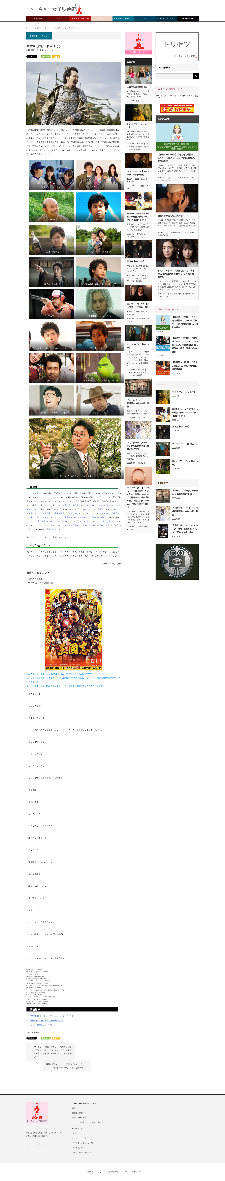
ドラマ (145, 18)
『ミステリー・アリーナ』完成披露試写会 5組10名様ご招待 (138, 446)
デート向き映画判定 (134, 281)
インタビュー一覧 (79, 1127)
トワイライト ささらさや (98, 513)
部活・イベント (168, 180)
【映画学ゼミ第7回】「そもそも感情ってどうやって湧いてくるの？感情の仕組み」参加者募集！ (177, 157)
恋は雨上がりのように (48, 521)
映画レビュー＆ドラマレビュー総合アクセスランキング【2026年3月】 (138, 216)
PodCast (130, 529)
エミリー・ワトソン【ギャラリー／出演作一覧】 (138, 305)
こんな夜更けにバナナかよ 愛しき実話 (95, 521)
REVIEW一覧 (77, 1118)
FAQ (99, 1161)
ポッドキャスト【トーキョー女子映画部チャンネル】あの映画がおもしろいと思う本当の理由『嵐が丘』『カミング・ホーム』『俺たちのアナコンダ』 (138, 497)
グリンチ (42, 537)
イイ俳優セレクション (123, 18)
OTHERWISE (188, 18)
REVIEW (101, 18)
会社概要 (89, 1161)
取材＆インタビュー (80, 18)
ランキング (185, 233)
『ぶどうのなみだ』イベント (42, 1025)
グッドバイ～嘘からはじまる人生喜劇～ (60, 525)
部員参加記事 (37, 18)
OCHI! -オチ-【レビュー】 (137, 125)
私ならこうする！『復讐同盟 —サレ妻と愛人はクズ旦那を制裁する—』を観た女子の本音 (177, 273)
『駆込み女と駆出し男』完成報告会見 (46, 1020)
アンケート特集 (174, 233)
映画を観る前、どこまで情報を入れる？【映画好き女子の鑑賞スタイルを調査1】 (94, 1048)
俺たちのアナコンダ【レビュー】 (185, 463)
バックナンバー (78, 1137)
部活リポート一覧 (79, 1106)
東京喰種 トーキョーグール (77, 517)
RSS (45, 1132)
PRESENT (141, 418)
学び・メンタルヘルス (166, 18)
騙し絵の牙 (106, 525)
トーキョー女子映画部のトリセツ (85, 1093)
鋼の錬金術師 (99, 517)
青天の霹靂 (60, 513)
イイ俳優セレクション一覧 (82, 1132)
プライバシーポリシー (132, 1161)
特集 (59, 18)
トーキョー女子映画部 (84, 1171)
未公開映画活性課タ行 (137, 87)
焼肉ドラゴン (68, 521)
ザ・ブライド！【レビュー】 (138, 346)
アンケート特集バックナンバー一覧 (86, 1111)
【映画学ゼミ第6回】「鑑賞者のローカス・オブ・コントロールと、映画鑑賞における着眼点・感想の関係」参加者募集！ (185, 345)
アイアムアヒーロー (51, 517)
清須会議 (46, 513)
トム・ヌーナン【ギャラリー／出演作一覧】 (138, 173)
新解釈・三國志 (90, 525)
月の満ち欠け (54, 529)
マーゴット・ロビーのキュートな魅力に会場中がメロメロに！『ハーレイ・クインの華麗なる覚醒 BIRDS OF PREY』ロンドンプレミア (52, 1051)
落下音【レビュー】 (136, 261)
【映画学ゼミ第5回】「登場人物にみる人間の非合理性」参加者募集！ (185, 365)
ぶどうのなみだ (76, 513)
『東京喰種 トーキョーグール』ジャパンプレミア (51, 1016)
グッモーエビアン (87, 509)
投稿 (175, 294)
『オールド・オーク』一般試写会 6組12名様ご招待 (138, 403)
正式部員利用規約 (112, 1161)
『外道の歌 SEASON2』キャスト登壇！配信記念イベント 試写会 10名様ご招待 (185, 528)
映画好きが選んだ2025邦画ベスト (173, 216)
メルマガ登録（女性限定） (82, 1141)
